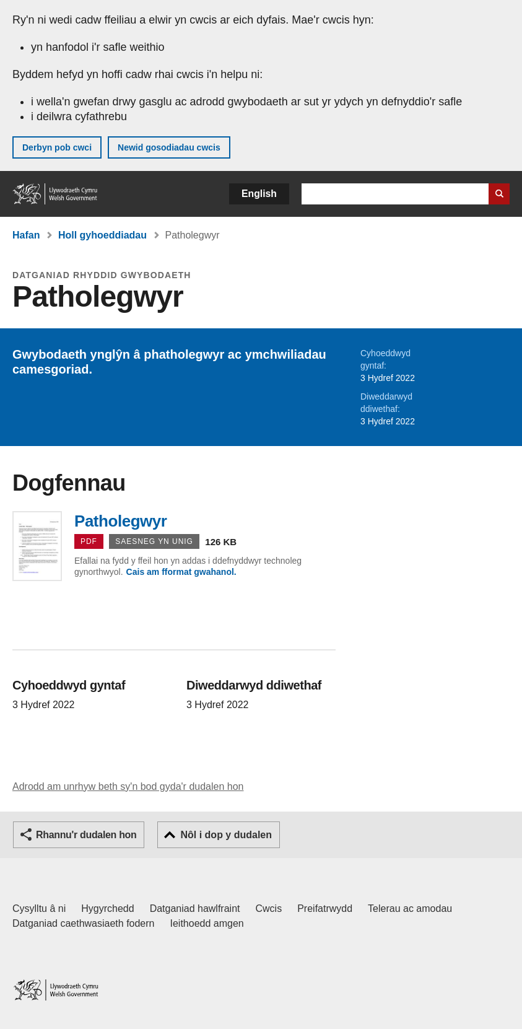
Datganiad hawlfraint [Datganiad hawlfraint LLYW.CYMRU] (195, 908)
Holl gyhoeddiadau (102, 235)
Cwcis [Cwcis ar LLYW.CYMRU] (269, 908)
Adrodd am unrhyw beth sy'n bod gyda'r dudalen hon (127, 786)
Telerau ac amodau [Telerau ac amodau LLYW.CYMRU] (410, 908)
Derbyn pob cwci (57, 147)
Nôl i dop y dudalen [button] (226, 835)
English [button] (259, 193)
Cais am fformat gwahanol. (181, 572)
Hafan (26, 235)
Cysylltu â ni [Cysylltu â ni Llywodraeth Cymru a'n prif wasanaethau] (39, 908)
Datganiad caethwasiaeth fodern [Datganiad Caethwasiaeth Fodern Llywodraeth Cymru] (83, 923)
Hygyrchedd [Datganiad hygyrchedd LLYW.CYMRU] (107, 908)
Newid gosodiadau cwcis (169, 147)
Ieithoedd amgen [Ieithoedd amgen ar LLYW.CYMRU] (207, 923)
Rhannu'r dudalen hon (86, 835)
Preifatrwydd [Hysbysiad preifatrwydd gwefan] (324, 908)
